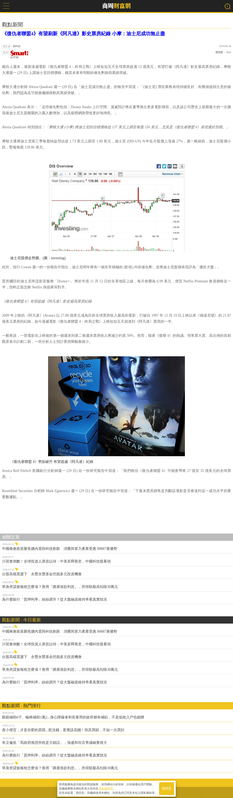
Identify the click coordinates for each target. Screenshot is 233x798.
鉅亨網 (19, 55)
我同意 (166, 788)
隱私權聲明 (106, 788)
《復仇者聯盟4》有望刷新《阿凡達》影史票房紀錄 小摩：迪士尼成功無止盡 (83, 33)
